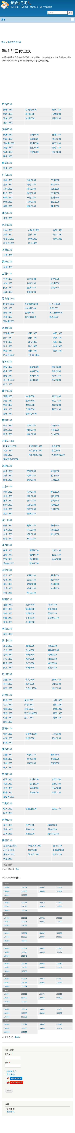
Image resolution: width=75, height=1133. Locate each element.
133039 (24, 941)
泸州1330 (30, 667)
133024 (6, 922)
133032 (42, 933)
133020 (6, 918)
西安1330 (55, 763)
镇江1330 (7, 384)
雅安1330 (30, 654)
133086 (42, 1013)
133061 (24, 979)
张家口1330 (8, 239)
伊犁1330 (7, 859)
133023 (59, 918)
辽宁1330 (7, 390)
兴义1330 (56, 688)
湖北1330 (7, 570)
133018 (6, 910)
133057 (59, 967)
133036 (42, 937)
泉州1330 (7, 475)
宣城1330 (7, 152)
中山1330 (7, 197)
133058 (6, 971)
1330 (18, 1037)
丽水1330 (55, 534)
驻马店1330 (8, 355)
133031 (24, 933)
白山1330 (55, 434)
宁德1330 (31, 471)
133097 (59, 1028)
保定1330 (57, 230)
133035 (24, 937)
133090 (6, 1024)
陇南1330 (7, 792)
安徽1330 (7, 129)
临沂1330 (7, 505)
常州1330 (56, 371)
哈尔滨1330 (8, 304)
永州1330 (30, 622)
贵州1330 (7, 674)
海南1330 (7, 628)
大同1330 (31, 279)
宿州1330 (34, 143)
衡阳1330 (30, 609)
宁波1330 (31, 530)
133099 (24, 1032)
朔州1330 (31, 292)
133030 (6, 933)
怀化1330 (7, 622)
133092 (42, 1024)
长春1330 (7, 425)
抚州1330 (34, 555)
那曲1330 (56, 738)
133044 (6, 952)
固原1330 (7, 813)
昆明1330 (28, 700)
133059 (24, 971)
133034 (6, 937)
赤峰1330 (7, 455)
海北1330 (7, 825)
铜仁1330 (56, 684)
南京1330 (56, 376)
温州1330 (31, 534)
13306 (6, 975)
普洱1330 (7, 713)
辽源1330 (7, 430)
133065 (24, 983)
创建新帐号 (12, 1071)
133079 (24, 1002)
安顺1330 (56, 679)
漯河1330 (57, 351)
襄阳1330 (55, 584)
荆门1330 (31, 593)
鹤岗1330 (53, 317)
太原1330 (7, 279)
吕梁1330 (55, 288)
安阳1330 (57, 342)
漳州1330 (7, 480)
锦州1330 (30, 396)
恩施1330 (31, 584)
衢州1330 (7, 525)
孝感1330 (31, 588)
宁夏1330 (7, 803)
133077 (59, 998)
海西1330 (30, 834)
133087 (59, 1013)
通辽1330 (56, 450)
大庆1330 (53, 308)
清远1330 (31, 184)
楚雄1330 (57, 709)
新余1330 (56, 559)
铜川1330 (7, 767)
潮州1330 (55, 206)
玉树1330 (7, 834)
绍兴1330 (55, 530)
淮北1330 (34, 148)
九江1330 (56, 550)
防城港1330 (31, 110)
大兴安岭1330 (56, 313)
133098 (6, 1032)
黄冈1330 (7, 584)
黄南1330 (7, 829)
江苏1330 (7, 361)
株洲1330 (7, 609)
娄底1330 (52, 613)
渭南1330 (7, 759)
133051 (24, 964)
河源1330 (7, 202)
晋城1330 (31, 288)
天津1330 (7, 261)
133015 (24, 907)
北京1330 (7, 212)
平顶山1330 (8, 333)
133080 (6, 1009)
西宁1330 (30, 825)
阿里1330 (7, 742)
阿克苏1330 (33, 854)
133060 (6, 979)
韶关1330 (7, 184)
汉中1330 (7, 763)
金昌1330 (56, 792)
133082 (42, 1009)
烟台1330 (55, 496)
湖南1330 (7, 599)
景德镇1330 (8, 563)
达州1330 (52, 654)
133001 (24, 887)
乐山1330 (30, 650)
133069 (24, 986)
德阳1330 (30, 646)
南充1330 (7, 667)
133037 (59, 937)
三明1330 (55, 480)
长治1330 (7, 283)
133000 (6, 887)
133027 (59, 922)
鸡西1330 (7, 308)
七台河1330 (30, 317)
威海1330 (7, 509)
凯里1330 (30, 684)
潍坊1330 (7, 500)
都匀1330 (7, 684)
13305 (6, 960)
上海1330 (7, 249)
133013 (59, 903)
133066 (42, 983)
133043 (59, 948)
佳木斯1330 (30, 308)
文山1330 (7, 709)
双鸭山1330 (8, 321)
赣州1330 (34, 559)
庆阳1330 (34, 784)
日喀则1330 (31, 734)
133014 (6, 907)
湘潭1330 (52, 605)
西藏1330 (7, 728)
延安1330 (31, 754)
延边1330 (7, 434)
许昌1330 (7, 346)
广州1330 (55, 180)
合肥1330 (56, 135)
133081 (24, 1009)
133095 (24, 1028)
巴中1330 (30, 659)
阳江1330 (7, 193)
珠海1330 (31, 193)
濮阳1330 (32, 351)
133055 (24, 967)
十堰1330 (7, 588)
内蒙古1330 (8, 440)
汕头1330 (55, 202)
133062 (42, 979)
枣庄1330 (31, 509)
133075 (24, 998)
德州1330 (31, 496)
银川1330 (7, 809)
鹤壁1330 (7, 351)
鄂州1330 (7, 593)
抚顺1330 (7, 405)
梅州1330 (31, 206)
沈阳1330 (7, 396)
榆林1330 (55, 754)
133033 (59, 933)
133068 (6, 986)
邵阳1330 (7, 618)
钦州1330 (30, 118)
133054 (6, 967)
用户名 (8, 1054)
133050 (6, 964)
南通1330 (34, 371)
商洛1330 (31, 759)
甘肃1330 (7, 774)
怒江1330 (28, 717)
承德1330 (32, 239)
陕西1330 (7, 749)
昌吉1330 (32, 850)
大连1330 (7, 401)
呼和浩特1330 (35, 446)
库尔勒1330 (8, 854)
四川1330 (7, 640)
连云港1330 (8, 380)
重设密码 (11, 1074)
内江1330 (30, 663)
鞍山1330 (56, 401)
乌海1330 (7, 450)
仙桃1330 (7, 580)
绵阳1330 (52, 646)
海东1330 (52, 825)
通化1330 (31, 434)
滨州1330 (31, 505)
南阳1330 (57, 333)
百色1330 (7, 118)
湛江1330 (31, 189)
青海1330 (7, 819)
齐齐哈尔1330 (31, 304)
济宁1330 (31, 500)
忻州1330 (55, 283)
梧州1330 (30, 114)
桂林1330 (7, 114)
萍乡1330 (34, 563)
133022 (42, 918)
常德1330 (7, 613)
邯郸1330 (7, 230)
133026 (42, 922)
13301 (6, 899)
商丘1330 (32, 342)
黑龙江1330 (8, 298)
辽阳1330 (30, 409)
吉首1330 (30, 618)
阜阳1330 (56, 143)
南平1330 (31, 475)
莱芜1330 (7, 513)
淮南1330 (56, 139)
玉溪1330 (28, 709)
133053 (59, 964)
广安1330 (7, 659)
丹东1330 (56, 405)
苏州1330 (34, 376)
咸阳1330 (7, 754)
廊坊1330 (57, 239)
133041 (24, 948)
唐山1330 (7, 234)
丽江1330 (7, 722)
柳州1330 (56, 110)
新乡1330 (57, 338)
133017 (59, 907)
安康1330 (55, 759)
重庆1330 (7, 162)
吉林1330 (7, 420)
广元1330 (7, 650)
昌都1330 (30, 738)
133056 (42, 967)
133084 (6, 1013)
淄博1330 (7, 496)
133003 (59, 887)
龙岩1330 (31, 480)
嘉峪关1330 (8, 797)
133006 (42, 891)
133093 (59, 1024)
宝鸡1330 (31, 763)
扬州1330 (7, 371)
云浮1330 (7, 189)
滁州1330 (34, 135)
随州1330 (55, 588)
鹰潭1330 (34, 550)
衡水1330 (32, 243)
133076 (42, 998)
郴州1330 (52, 609)
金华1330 (7, 538)
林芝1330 (7, 738)
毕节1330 (7, 688)
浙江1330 (7, 520)
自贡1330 (52, 659)
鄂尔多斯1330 (35, 455)
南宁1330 (7, 110)
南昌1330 (7, 550)
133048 (6, 956)
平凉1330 (7, 784)
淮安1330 (7, 367)
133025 (24, 922)
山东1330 (7, 486)
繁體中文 (11, 1112)
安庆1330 (7, 135)
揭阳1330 (7, 206)
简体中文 (11, 1109)
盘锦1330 (7, 414)
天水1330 (56, 788)
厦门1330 (55, 475)
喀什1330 (57, 854)
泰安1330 (55, 500)
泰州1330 (56, 367)
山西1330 (7, 273)
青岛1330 (55, 492)
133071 (24, 994)
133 (17, 869)
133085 (24, 1013)
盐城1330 (34, 367)
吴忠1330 (56, 809)
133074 (6, 998)
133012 (42, 903)
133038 (6, 941)
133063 (59, 979)
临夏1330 (7, 779)
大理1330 (57, 700)
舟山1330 (31, 538)
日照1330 (55, 509)
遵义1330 (30, 679)
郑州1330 (7, 342)
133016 (42, 907)
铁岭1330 (30, 401)
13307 (6, 990)
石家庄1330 (33, 230)
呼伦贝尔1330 (9, 446)
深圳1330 (31, 180)
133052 (42, 964)
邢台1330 (57, 234)
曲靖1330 (28, 704)
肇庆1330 (55, 184)
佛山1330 (7, 180)
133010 (6, 903)
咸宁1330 (55, 580)
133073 (59, 994)
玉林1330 (56, 114)
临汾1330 (31, 283)
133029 (24, 925)
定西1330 (56, 779)
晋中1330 (55, 279)
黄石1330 (31, 580)
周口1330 (32, 346)
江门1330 (55, 193)
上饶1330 (7, 555)
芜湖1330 (34, 139)
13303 (6, 929)
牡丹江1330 (54, 304)
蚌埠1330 (7, 139)
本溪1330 (30, 405)
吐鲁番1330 (58, 850)
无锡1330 (7, 376)
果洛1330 (52, 829)
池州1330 (56, 152)
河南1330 (7, 328)
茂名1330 (55, 189)
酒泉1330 (34, 788)
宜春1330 (56, 555)
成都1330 (7, 646)
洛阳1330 (32, 338)
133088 (6, 1017)
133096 (42, 1028)
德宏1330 (57, 713)
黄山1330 (7, 148)
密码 (7, 1063)
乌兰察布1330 (35, 450)
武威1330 (56, 784)
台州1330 (7, 534)
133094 (6, 1028)
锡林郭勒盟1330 (10, 459)
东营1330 (55, 505)
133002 (42, 887)
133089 (24, 1017)
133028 (6, 925)
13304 (6, 945)
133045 (24, 952)
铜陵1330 (56, 148)
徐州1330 (34, 380)
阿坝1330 (7, 663)
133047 (59, 952)
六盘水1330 (31, 688)
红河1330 (7, 704)
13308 (6, 1005)
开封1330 (7, 338)
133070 (6, 994)
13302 (6, 914)
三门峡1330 (33, 355)
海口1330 (7, 634)
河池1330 (56, 118)
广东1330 (7, 174)
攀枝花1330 (53, 650)
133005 (24, 891)
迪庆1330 (57, 717)
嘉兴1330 (7, 530)
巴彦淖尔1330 (58, 455)
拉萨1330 (7, 734)
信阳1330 (32, 333)
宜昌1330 (31, 575)
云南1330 (7, 694)
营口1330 (56, 396)
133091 (24, 1024)
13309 (6, 1021)
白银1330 (34, 792)
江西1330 (7, 545)
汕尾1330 (31, 202)
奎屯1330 (57, 846)
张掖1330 (7, 788)
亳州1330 (7, 156)
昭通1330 (7, 700)
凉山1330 (7, 654)
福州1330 (7, 471)
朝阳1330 (56, 409)
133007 (59, 891)
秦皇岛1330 (8, 243)
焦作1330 (57, 346)
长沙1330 (30, 605)
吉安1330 (7, 559)
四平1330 (31, 425)
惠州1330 (55, 197)
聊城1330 (31, 513)
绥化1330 (7, 313)
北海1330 (7, 123)
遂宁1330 (52, 663)
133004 (6, 891)
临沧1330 (7, 717)
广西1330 (7, 104)
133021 (24, 918)
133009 (24, 895)
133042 (42, 948)
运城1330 (7, 292)
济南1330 (31, 492)
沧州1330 (32, 234)
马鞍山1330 (8, 143)
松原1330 (31, 430)
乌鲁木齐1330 (34, 846)
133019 (24, 910)
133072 (42, 994)
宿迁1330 (56, 380)
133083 (59, 1009)
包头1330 (56, 446)
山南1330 (56, 734)
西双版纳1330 (31, 713)
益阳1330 (30, 613)
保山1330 (57, 704)
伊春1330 (7, 317)
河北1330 (7, 224)
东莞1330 (31, 197)
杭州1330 (31, 525)
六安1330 (34, 152)
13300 (6, 884)
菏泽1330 (7, 492)
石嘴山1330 (31, 809)
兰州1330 (34, 779)
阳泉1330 (7, 288)
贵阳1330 (7, 679)
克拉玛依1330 (9, 846)
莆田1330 (55, 471)
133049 (24, 956)
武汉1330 (7, 575)
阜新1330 (7, 409)
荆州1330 (55, 575)
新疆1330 (7, 840)
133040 (6, 948)
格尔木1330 (53, 834)
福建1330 (7, 465)
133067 (59, 983)
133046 (42, 952)
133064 (6, 983)
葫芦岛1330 (31, 414)
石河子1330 (8, 850)
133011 (24, 903)
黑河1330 (29, 313)
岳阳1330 (7, 605)
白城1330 (55, 425)
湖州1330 (55, 525)
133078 (6, 1002)
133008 (6, 895)
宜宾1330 (52, 667)
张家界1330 (53, 618)
